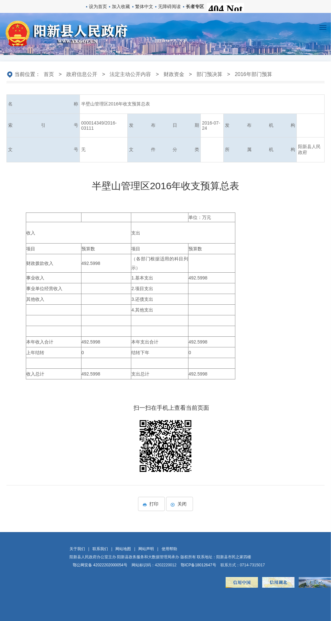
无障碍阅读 (169, 6)
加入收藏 (121, 6)
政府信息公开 (81, 74)
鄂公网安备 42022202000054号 (100, 565)
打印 (151, 504)
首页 (49, 74)
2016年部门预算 (253, 74)
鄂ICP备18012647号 (198, 565)
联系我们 (100, 549)
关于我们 (77, 549)
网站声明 (146, 549)
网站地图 (123, 549)
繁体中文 (144, 6)
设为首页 (98, 6)
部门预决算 (209, 74)
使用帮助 (169, 549)
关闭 (179, 504)
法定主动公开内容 (130, 74)
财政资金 (174, 74)
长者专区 (195, 6)
